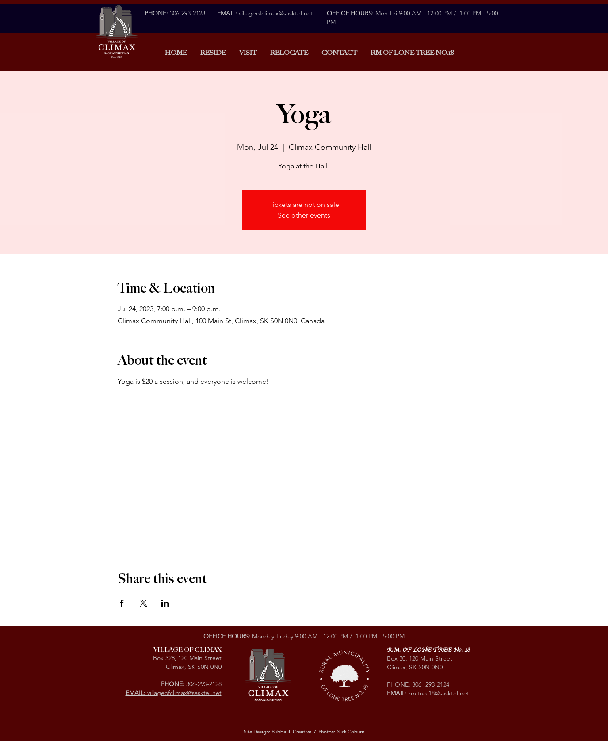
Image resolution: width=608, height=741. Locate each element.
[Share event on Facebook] (122, 603)
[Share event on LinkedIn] (165, 603)
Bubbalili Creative (291, 732)
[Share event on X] (143, 603)
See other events (304, 215)
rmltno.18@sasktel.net (439, 693)
